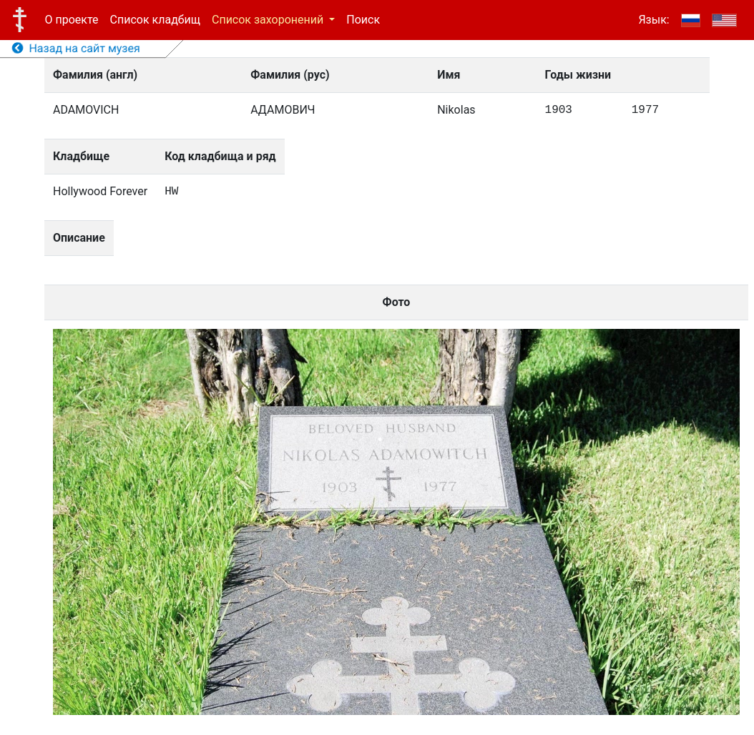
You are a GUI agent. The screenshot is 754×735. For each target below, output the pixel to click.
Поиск (363, 19)
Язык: (653, 19)
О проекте (72, 19)
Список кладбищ (155, 19)
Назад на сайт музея (76, 48)
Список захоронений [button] (269, 19)
